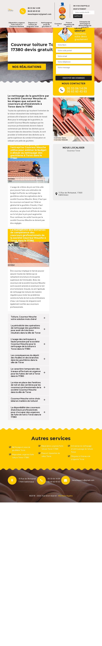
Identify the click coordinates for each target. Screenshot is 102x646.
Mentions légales (65, 496)
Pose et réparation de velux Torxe (51, 454)
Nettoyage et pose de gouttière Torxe (21, 448)
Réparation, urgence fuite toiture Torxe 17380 (23, 456)
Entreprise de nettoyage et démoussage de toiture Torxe (82, 449)
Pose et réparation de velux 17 (69, 24)
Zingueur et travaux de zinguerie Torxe (32, 24)
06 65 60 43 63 (34, 11)
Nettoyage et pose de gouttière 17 (46, 24)
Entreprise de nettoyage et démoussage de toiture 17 (84, 24)
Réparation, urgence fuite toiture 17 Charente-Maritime (17, 24)
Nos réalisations (26, 67)
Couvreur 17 (58, 24)
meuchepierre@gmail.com (39, 14)
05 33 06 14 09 (34, 8)
